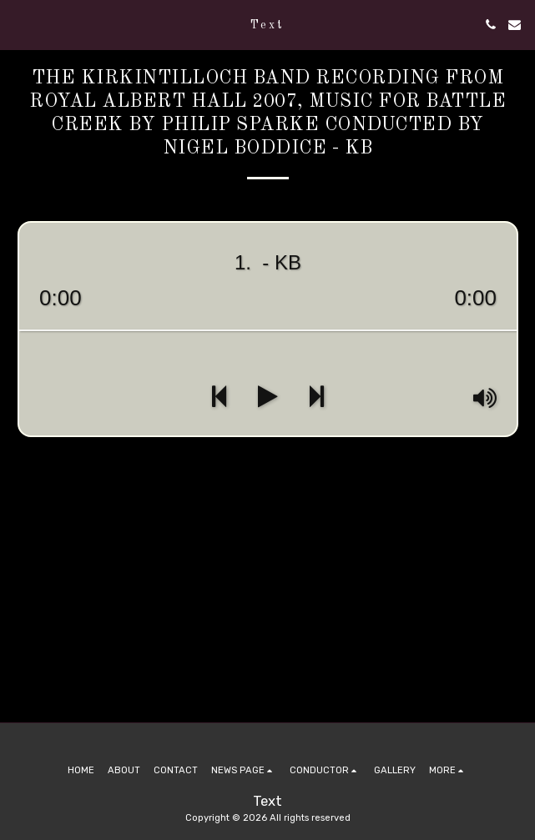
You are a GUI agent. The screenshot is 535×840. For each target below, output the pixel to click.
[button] (18, 24)
